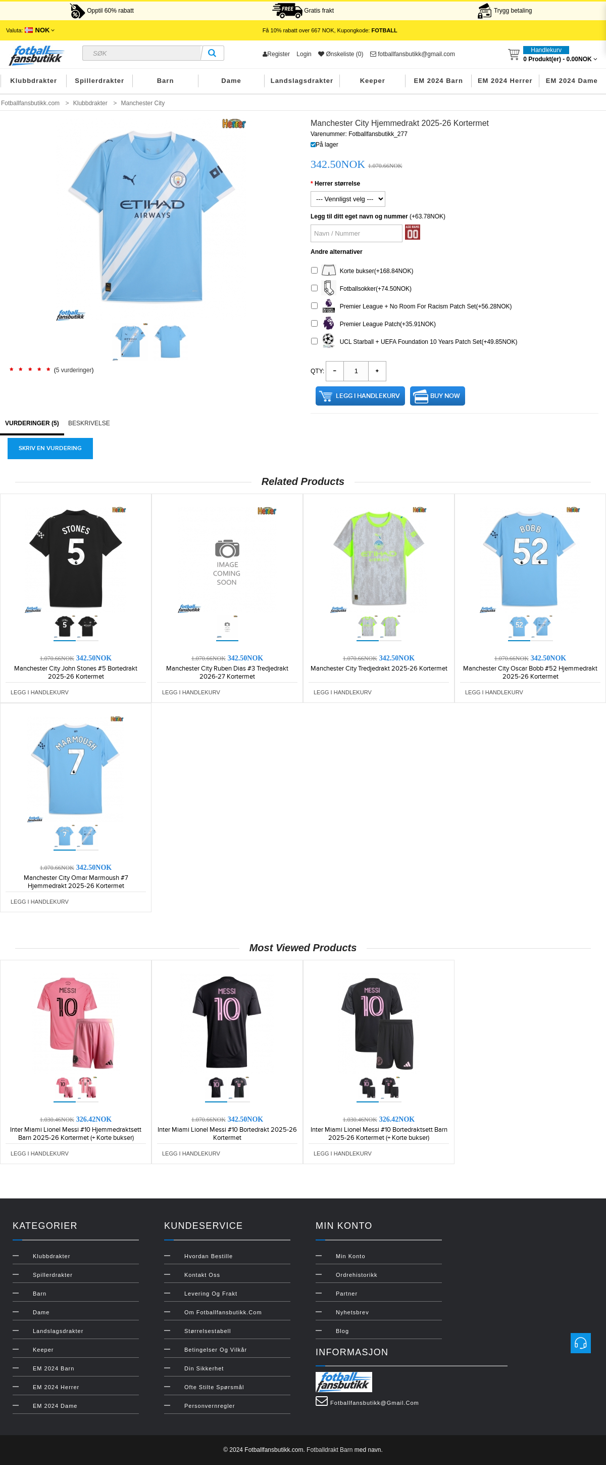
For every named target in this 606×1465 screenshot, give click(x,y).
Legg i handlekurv (368, 396)
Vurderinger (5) (32, 423)
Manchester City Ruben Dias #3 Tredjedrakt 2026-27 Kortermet (227, 672)
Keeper (372, 80)
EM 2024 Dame (572, 80)
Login (303, 54)
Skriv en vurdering (50, 448)
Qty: (317, 371)
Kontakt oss (202, 1275)
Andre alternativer (337, 251)
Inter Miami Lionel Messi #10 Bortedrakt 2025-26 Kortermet (227, 1134)
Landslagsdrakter (302, 80)
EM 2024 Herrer (505, 80)
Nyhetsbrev (352, 1312)
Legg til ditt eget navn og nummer (359, 216)
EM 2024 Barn (438, 80)
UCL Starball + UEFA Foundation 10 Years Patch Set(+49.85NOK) (414, 342)
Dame (231, 80)
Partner (347, 1294)
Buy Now (445, 396)
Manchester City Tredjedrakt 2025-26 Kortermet (379, 668)
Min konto (351, 1256)
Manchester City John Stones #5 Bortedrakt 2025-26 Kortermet (75, 672)
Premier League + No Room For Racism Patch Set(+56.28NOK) (411, 306)
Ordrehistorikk (356, 1275)
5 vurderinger (74, 370)
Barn (165, 80)
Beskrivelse (89, 423)
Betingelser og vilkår (215, 1350)
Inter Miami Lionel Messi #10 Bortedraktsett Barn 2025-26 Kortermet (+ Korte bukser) (379, 1134)
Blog (342, 1331)
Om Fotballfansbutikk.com (223, 1312)
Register (276, 54)
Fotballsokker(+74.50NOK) (361, 289)
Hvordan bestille (208, 1256)
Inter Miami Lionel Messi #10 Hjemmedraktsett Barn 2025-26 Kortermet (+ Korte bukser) (75, 1134)
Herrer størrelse (337, 183)
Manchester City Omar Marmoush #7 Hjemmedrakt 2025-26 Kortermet (76, 882)
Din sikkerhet (204, 1368)
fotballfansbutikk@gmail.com (412, 54)
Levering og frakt (210, 1294)
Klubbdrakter (33, 80)
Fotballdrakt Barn (329, 1449)
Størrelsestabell (207, 1331)
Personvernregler (209, 1406)
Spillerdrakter (99, 80)
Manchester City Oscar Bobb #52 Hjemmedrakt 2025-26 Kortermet (530, 672)
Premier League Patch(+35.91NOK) (373, 324)
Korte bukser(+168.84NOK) (362, 271)
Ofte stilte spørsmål (214, 1387)
